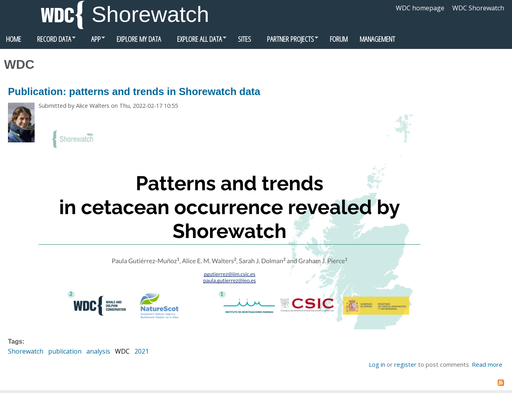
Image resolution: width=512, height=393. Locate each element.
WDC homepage (420, 8)
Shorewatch (150, 14)
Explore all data (196, 41)
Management (377, 38)
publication (65, 351)
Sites (244, 38)
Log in (377, 364)
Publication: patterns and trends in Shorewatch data (134, 91)
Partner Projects (287, 41)
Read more (487, 364)
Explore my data (139, 38)
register (405, 364)
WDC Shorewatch (478, 8)
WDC (122, 351)
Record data (51, 41)
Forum (339, 38)
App (93, 41)
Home (13, 38)
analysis (98, 351)
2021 (141, 351)
